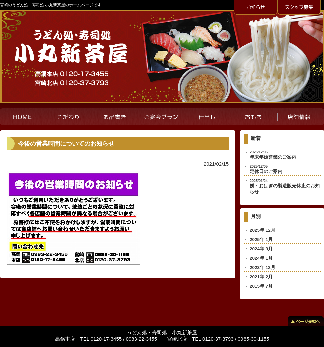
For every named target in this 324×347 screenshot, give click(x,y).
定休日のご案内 (266, 169)
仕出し (208, 116)
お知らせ (255, 7)
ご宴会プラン (162, 116)
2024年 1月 (261, 258)
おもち (254, 116)
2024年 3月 (261, 248)
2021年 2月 (261, 276)
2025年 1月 (261, 239)
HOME (23, 116)
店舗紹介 (300, 116)
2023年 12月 (262, 267)
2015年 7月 (261, 286)
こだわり (70, 116)
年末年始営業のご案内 (273, 155)
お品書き (116, 116)
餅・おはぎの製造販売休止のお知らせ (285, 186)
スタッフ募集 (299, 7)
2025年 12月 (262, 230)
